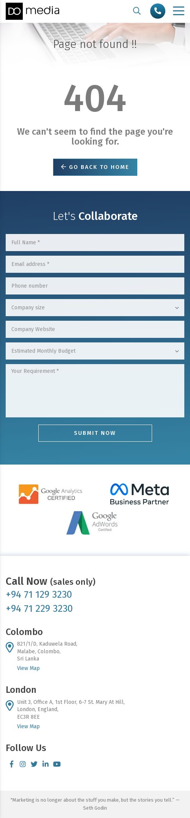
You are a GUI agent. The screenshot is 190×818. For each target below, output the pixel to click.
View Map (28, 668)
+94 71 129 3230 (39, 594)
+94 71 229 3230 (39, 608)
